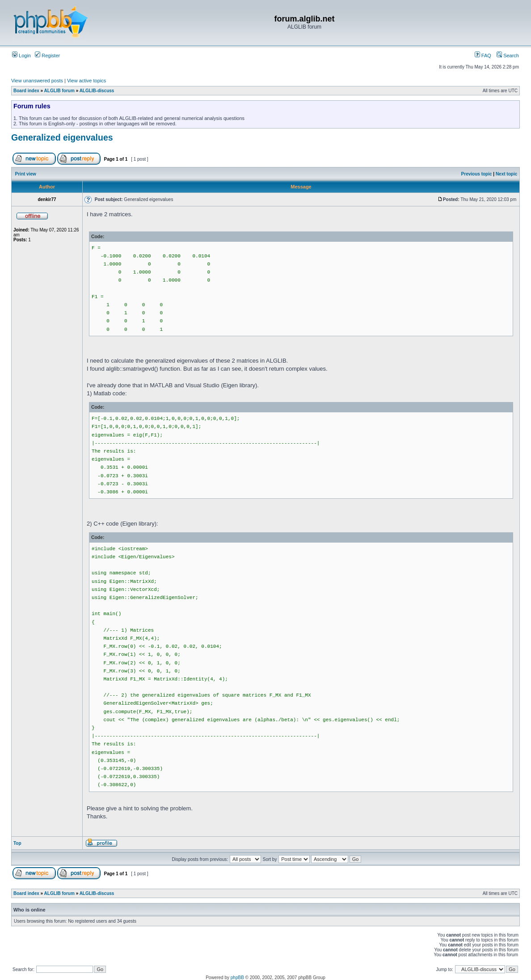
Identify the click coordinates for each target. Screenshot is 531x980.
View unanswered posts (37, 80)
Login (21, 55)
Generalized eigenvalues (62, 137)
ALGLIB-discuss (97, 90)
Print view (25, 173)
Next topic (506, 173)
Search (508, 55)
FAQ (483, 55)
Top (17, 843)
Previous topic (476, 173)
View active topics (86, 80)
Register (47, 55)
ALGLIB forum (59, 90)
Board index (26, 90)
